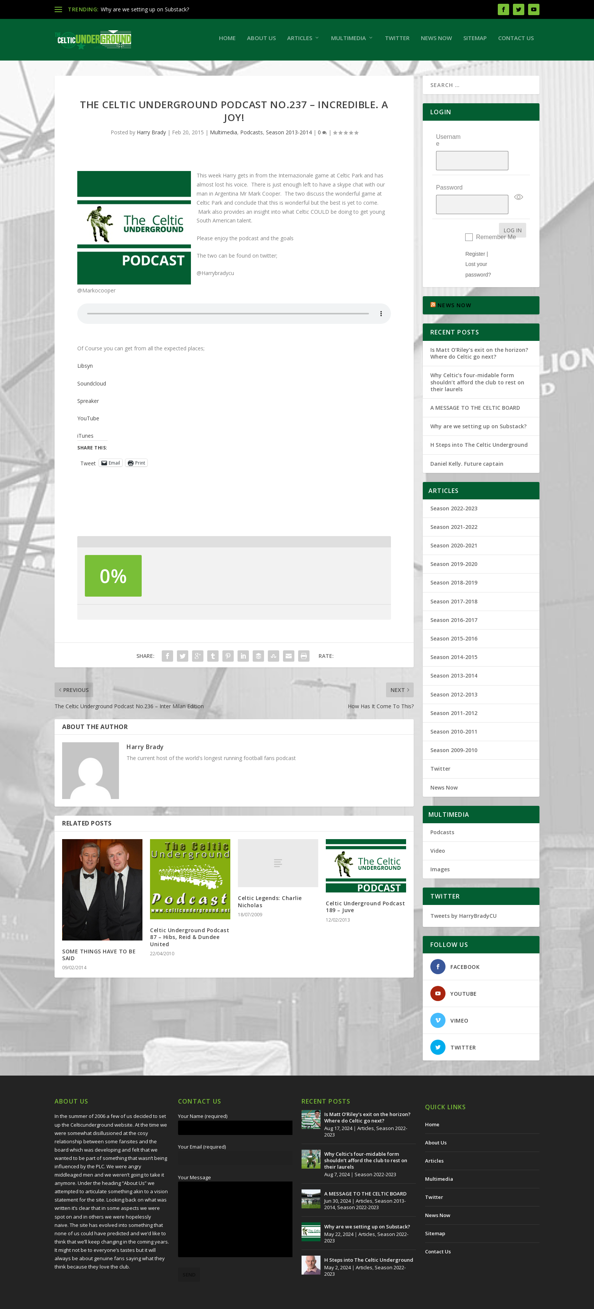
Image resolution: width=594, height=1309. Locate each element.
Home (227, 41)
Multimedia (348, 41)
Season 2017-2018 (453, 580)
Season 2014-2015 (453, 636)
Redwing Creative (193, 1300)
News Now (436, 41)
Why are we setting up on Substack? (145, 9)
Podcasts (251, 136)
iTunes (85, 439)
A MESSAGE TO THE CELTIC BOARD (475, 387)
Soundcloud (91, 387)
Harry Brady (151, 136)
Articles (299, 41)
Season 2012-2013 (453, 673)
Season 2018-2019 (453, 562)
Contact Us (516, 41)
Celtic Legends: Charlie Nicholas (270, 905)
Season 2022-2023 (453, 487)
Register (475, 233)
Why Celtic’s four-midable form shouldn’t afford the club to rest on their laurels (477, 361)
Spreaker (88, 404)
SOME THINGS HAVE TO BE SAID (99, 958)
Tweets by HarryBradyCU (463, 895)
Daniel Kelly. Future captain (466, 442)
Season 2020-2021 (453, 525)
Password (449, 176)
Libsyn (85, 369)
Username (448, 144)
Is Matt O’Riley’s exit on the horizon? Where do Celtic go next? (479, 333)
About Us (261, 41)
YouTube (88, 422)
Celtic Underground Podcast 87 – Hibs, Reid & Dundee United (189, 940)
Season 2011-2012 (453, 692)
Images (440, 848)
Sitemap (475, 41)
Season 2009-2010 (453, 729)
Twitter (397, 41)
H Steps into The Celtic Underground (479, 424)
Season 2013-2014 (289, 136)
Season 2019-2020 (453, 543)
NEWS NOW (454, 284)
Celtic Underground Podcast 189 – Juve (365, 910)
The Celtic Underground (91, 1300)
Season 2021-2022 (453, 506)
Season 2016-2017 (453, 599)
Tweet (88, 466)
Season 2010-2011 (453, 711)
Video (437, 830)
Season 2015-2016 (453, 618)
